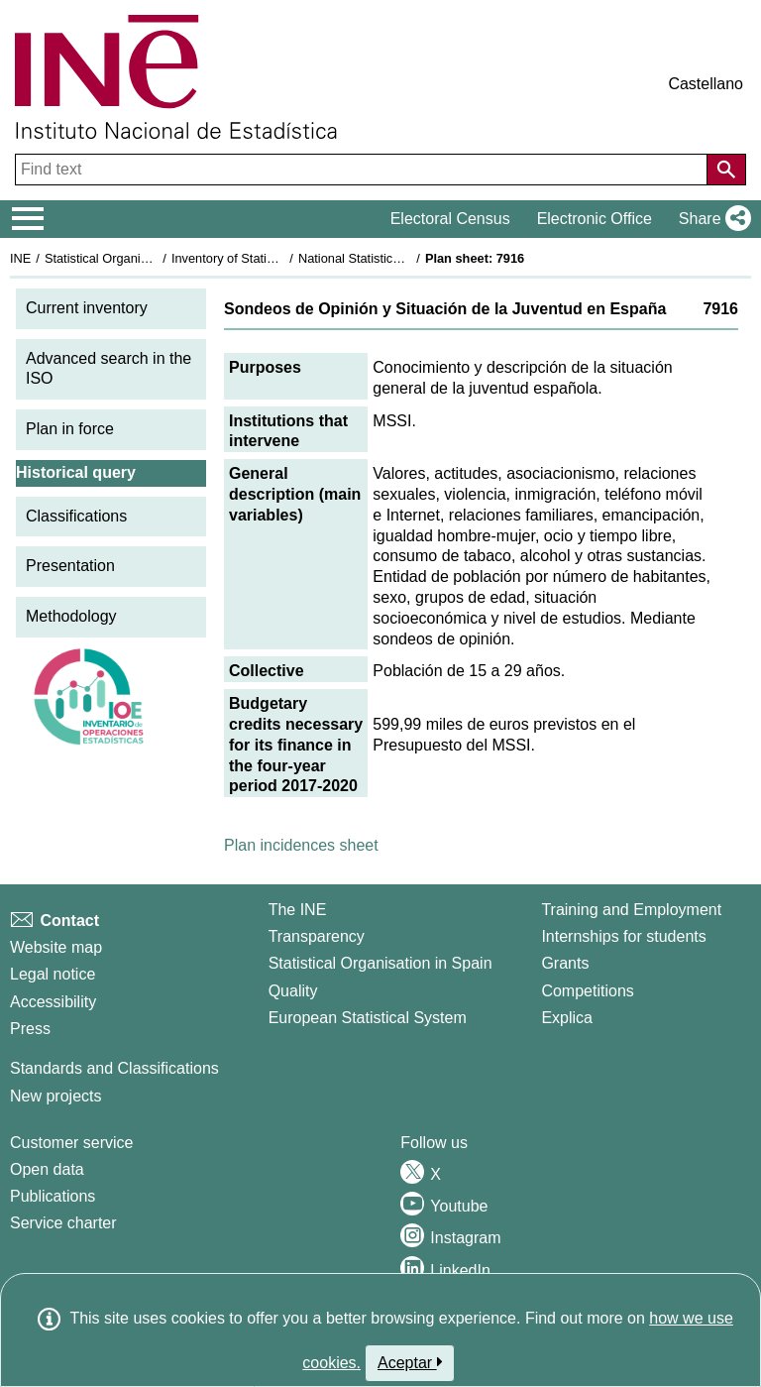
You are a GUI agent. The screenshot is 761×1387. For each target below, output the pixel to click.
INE (20, 258)
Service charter (63, 1222)
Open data (47, 1169)
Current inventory (87, 307)
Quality (293, 990)
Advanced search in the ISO (108, 369)
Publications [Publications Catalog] (52, 1196)
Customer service (71, 1142)
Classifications (76, 516)
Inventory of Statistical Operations (266, 258)
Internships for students (623, 936)
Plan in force (70, 428)
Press (30, 1028)
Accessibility (53, 1001)
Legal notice (52, 974)
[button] (711, 219)
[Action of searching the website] (726, 169)
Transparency (317, 936)
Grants (565, 963)
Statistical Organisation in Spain (134, 258)
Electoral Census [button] (450, 218)
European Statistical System (368, 1017)
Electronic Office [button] (594, 218)
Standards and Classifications (114, 1068)
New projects (55, 1096)
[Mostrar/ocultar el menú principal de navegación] (28, 219)
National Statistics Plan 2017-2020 (395, 258)
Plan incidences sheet (301, 845)
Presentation (70, 565)
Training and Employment (631, 909)
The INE (298, 909)
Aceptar (410, 1362)
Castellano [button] (705, 83)
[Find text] (363, 169)
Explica (567, 1017)
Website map (56, 947)
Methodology (71, 616)
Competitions (587, 990)
